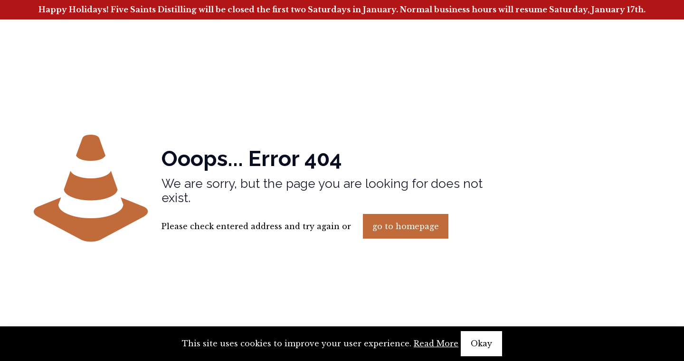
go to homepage (405, 226)
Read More (436, 343)
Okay (481, 343)
